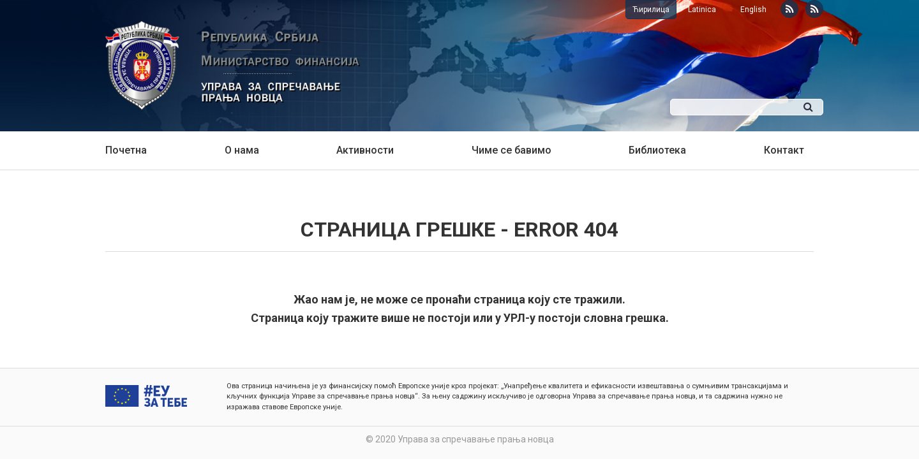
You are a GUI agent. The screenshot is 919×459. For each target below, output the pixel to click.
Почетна (126, 150)
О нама (242, 150)
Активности (365, 150)
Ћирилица (650, 9)
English (753, 9)
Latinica (702, 9)
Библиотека (657, 150)
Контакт (784, 150)
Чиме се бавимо (511, 150)
